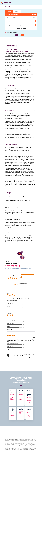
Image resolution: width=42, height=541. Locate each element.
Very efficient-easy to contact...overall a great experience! (18, 298)
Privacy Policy (8, 497)
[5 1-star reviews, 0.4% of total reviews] (27, 280)
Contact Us (8, 491)
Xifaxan (7, 506)
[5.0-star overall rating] (21, 295)
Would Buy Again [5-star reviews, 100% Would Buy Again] (10, 303)
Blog (6, 484)
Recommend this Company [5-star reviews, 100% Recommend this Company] (12, 300)
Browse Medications (10, 495)
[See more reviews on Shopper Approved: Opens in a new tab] (29, 355)
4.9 (12, 275)
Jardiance (7, 512)
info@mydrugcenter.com (14, 473)
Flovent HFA (8, 510)
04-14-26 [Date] (34, 337)
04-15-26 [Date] (34, 296)
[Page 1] (8, 355)
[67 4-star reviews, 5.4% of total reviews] (27, 276)
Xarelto (7, 514)
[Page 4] (17, 355)
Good (8, 318)
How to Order (8, 493)
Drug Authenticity (9, 486)
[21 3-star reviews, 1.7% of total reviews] (27, 277)
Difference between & (15, 35)
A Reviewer (9, 313)
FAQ (6, 482)
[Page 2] (11, 355)
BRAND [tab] (16, 11)
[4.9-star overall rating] (12, 278)
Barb (8, 293)
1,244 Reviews (12, 280)
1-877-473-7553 (11, 471)
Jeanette (8, 333)
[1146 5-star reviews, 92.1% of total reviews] (27, 274)
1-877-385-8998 (12, 470)
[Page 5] (20, 355)
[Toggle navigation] (39, 3)
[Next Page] (22, 355)
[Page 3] (14, 355)
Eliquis (6, 516)
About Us (7, 480)
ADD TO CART (32, 21)
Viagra (6, 518)
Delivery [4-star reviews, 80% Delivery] (8, 326)
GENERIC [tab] (9, 11)
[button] (21, 45)
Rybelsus (7, 504)
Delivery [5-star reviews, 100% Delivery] (8, 306)
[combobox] (11, 289)
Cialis (6, 508)
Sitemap (7, 499)
